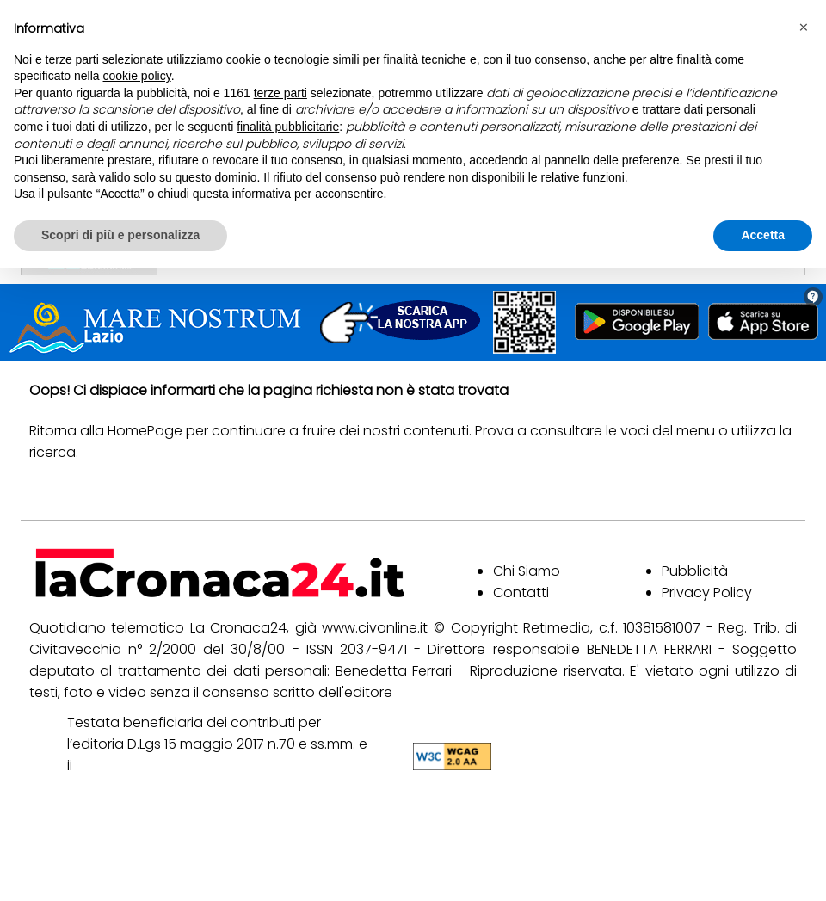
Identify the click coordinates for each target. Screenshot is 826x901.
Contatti (521, 592)
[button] (803, 27)
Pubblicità (695, 571)
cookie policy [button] (137, 76)
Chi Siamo (526, 571)
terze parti (280, 93)
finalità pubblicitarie (288, 126)
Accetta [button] (763, 235)
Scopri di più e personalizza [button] (120, 235)
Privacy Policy (707, 592)
